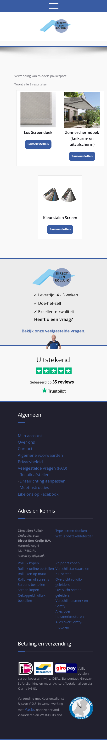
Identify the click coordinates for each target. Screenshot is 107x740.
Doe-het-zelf (47, 303)
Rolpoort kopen (68, 563)
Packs (29, 709)
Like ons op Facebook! (38, 494)
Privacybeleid (30, 461)
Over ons (26, 442)
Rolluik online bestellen (36, 568)
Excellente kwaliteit (54, 311)
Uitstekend (53, 359)
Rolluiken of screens (33, 579)
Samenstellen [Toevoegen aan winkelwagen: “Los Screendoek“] (38, 144)
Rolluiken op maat (32, 574)
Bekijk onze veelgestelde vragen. (53, 331)
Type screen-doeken (71, 530)
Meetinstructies (34, 487)
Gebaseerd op (41, 382)
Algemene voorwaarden (40, 455)
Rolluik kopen (28, 563)
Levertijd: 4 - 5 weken (56, 295)
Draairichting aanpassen (43, 481)
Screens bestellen (31, 584)
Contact (25, 448)
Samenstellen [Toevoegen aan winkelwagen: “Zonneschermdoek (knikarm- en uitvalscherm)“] (82, 156)
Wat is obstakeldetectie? (74, 536)
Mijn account (30, 435)
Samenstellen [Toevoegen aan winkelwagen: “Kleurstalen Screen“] (60, 229)
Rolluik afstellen (35, 474)
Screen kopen (28, 590)
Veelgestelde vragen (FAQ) (42, 468)
